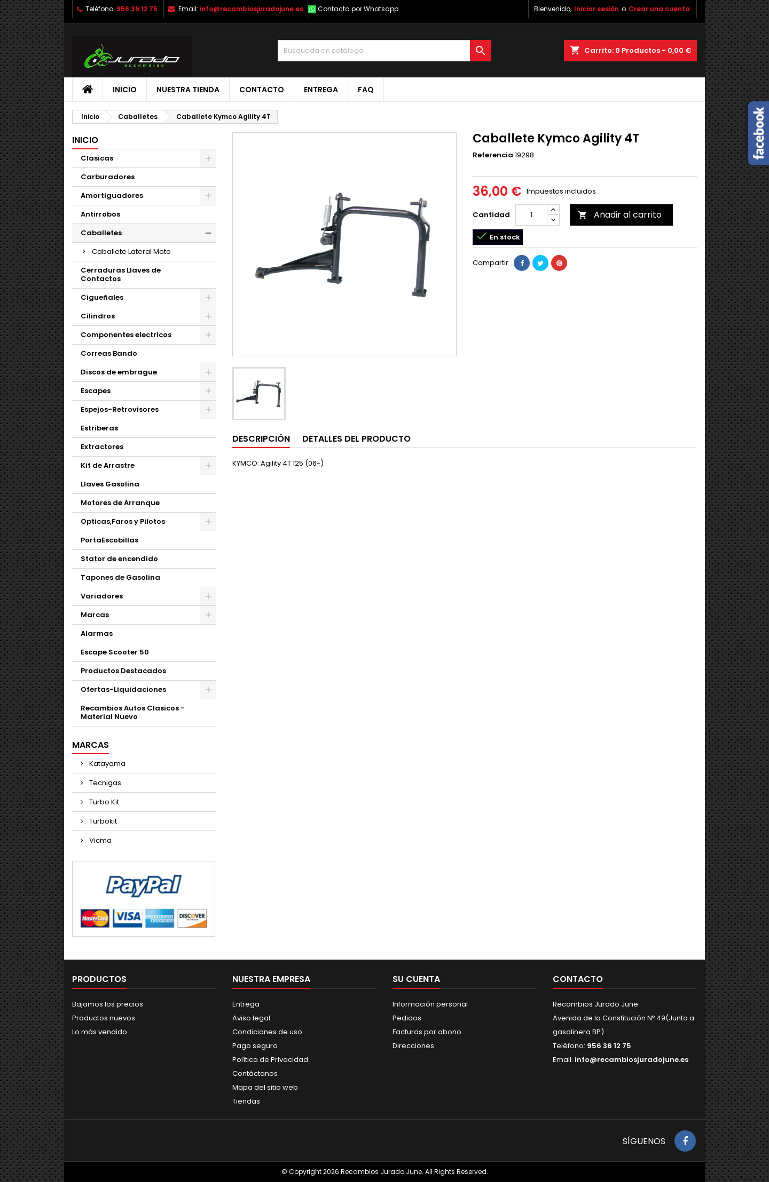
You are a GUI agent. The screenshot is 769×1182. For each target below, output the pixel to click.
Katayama (106, 763)
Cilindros (98, 316)
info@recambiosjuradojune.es (251, 8)
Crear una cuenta (659, 8)
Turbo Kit (103, 802)
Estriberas (99, 428)
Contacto (261, 89)
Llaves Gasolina (110, 484)
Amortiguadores (112, 195)
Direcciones (413, 1046)
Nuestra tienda (187, 89)
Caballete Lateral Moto (131, 251)
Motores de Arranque (120, 503)
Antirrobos (100, 214)
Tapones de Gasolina (120, 577)
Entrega (321, 89)
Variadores (102, 596)
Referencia (493, 155)
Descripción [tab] (261, 439)
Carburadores (108, 177)
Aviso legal (251, 1018)
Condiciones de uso (267, 1032)
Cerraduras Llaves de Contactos (121, 274)
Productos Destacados (123, 671)
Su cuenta (416, 979)
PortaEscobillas (109, 540)
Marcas (95, 615)
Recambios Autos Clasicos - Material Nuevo (133, 712)
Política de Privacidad (270, 1060)
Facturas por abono (427, 1032)
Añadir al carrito (620, 215)
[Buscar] (384, 50)
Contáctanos (255, 1073)
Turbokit (102, 821)
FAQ (366, 89)
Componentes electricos (126, 335)
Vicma (100, 840)
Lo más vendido (99, 1032)
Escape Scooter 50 (115, 652)
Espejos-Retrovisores (120, 409)
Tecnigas (104, 783)
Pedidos (407, 1018)
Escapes (96, 391)
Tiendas (246, 1101)
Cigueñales (102, 297)
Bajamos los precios (107, 1004)
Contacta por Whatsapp (358, 8)
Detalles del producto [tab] (356, 439)
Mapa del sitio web (265, 1087)
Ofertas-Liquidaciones (123, 689)
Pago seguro (255, 1046)
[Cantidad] (531, 215)
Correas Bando (109, 353)
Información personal (430, 1004)
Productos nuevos (103, 1018)
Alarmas (97, 633)
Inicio (125, 89)
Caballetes (101, 233)
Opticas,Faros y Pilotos (123, 521)
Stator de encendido (119, 559)
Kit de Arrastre (108, 465)
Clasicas (97, 158)
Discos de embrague (119, 372)
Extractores (102, 447)
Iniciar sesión (596, 8)
